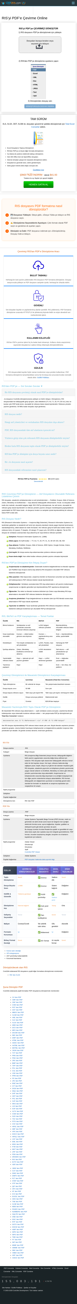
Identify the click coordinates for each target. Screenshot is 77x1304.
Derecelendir (38, 481)
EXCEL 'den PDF (18, 1196)
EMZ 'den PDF (17, 1083)
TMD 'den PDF (17, 1237)
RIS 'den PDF (17, 1159)
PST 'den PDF (17, 1007)
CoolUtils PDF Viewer (32, 852)
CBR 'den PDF (17, 1000)
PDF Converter (9, 1268)
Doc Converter (46, 1268)
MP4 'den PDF (17, 1030)
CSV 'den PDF (17, 1124)
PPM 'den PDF (17, 1076)
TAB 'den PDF (17, 1201)
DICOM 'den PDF (18, 1033)
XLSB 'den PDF (17, 1204)
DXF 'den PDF (17, 1093)
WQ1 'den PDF (17, 1091)
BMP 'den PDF (17, 1063)
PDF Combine (28, 1271)
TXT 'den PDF (17, 1053)
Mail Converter (34, 1268)
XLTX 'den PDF (17, 1111)
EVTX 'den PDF (17, 1162)
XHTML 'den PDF (18, 1045)
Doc (34, 81)
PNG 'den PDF (17, 1058)
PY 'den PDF (16, 1240)
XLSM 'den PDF (17, 1015)
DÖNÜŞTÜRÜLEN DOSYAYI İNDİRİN (40, 106)
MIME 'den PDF (17, 1245)
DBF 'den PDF (17, 1129)
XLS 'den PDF (17, 1020)
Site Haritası (6, 1288)
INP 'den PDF (17, 1242)
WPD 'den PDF (17, 1232)
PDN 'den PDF (17, 1154)
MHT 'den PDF (17, 1149)
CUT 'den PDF (17, 1171)
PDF (35, 70)
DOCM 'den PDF (18, 1227)
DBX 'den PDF (17, 1250)
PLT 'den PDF (17, 1178)
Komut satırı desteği (14, 951)
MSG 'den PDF (17, 1144)
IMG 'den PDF (17, 1035)
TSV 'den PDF (17, 1119)
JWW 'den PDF (17, 1168)
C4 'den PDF (16, 997)
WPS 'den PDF (17, 1235)
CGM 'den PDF (17, 1114)
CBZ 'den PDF (17, 1002)
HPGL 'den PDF (17, 1126)
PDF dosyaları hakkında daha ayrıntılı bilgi (39, 859)
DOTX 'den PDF (18, 1224)
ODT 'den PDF (17, 1096)
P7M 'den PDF (17, 1147)
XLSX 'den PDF (17, 1023)
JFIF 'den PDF (17, 1152)
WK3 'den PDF (17, 1104)
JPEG (35, 88)
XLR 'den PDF (17, 1101)
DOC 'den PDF (17, 1219)
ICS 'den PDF (17, 1194)
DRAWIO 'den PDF (19, 1157)
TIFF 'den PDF (17, 1066)
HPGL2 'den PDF (18, 1137)
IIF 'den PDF (16, 1191)
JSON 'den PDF (17, 1050)
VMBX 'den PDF (18, 1253)
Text (35, 92)
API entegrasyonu (13, 953)
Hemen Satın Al (38, 184)
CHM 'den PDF (17, 1005)
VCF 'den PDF (17, 1139)
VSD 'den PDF (17, 1073)
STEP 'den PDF (17, 1181)
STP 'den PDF (17, 1183)
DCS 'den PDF (17, 1028)
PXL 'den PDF (17, 1098)
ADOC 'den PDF (18, 1043)
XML (35, 77)
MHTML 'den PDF (18, 1048)
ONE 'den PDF (17, 1217)
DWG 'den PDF (17, 1173)
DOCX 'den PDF (18, 1134)
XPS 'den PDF (17, 1131)
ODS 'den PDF (17, 1199)
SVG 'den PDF (17, 1116)
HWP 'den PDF (17, 1229)
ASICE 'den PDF (18, 1258)
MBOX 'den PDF (18, 1012)
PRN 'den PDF (17, 1055)
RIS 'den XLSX (15, 975)
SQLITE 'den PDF (18, 1214)
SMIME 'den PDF (18, 1248)
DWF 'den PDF (17, 1038)
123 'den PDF (17, 1106)
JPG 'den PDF (17, 1060)
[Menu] (73, 3)
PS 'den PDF (16, 1078)
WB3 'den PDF (17, 1025)
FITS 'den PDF (17, 1121)
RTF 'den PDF (17, 1222)
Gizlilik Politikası (43, 377)
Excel (35, 73)
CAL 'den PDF (17, 1071)
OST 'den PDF (17, 1010)
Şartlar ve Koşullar (30, 1288)
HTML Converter (57, 1268)
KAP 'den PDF (17, 1109)
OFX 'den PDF (17, 1189)
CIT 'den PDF (17, 1086)
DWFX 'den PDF (18, 1176)
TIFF (35, 96)
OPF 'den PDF (17, 1255)
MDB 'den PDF (17, 1206)
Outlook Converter (21, 1268)
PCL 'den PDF (17, 1068)
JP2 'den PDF (17, 1081)
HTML (35, 85)
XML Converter (17, 1271)
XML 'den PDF (17, 1017)
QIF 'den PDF (17, 1186)
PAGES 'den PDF (18, 1209)
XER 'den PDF (17, 1164)
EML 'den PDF (17, 1142)
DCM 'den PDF (17, 1088)
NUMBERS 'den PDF (19, 1212)
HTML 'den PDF (17, 1040)
